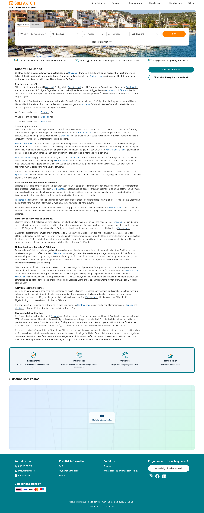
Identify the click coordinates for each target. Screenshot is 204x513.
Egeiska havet (96, 76)
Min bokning (98, 3)
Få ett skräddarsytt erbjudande (171, 77)
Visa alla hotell (171, 69)
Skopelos (124, 90)
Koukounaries (61, 160)
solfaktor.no (95, 506)
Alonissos (19, 308)
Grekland (72, 73)
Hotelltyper (156, 3)
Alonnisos (110, 90)
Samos (44, 121)
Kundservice (175, 3)
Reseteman (136, 3)
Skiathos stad (132, 87)
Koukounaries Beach (24, 143)
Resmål (117, 3)
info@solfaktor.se (26, 471)
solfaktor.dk (108, 506)
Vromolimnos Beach (24, 157)
